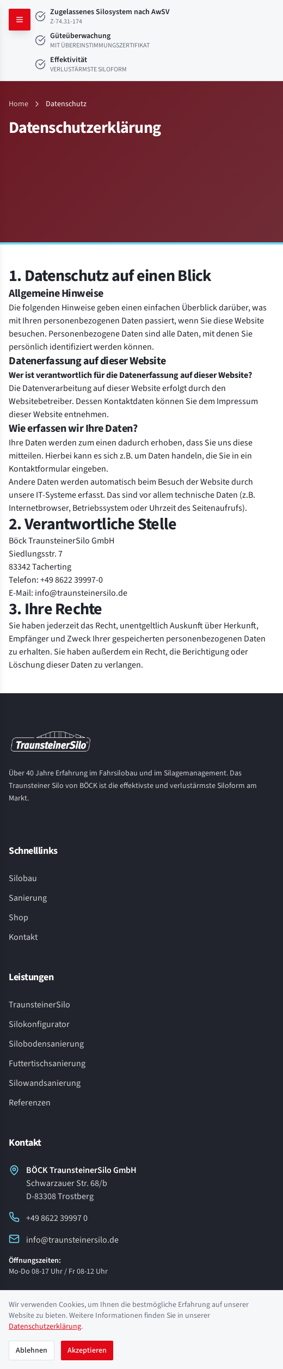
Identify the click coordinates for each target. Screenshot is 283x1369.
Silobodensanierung (46, 1044)
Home (18, 104)
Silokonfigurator (39, 1024)
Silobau (23, 878)
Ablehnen (31, 1350)
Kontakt (23, 937)
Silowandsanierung (45, 1083)
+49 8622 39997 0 (48, 1218)
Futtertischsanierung (47, 1063)
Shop (18, 918)
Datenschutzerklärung (45, 1326)
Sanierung (28, 898)
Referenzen (30, 1103)
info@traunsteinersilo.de (64, 1239)
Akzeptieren (87, 1350)
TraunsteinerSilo (39, 1005)
